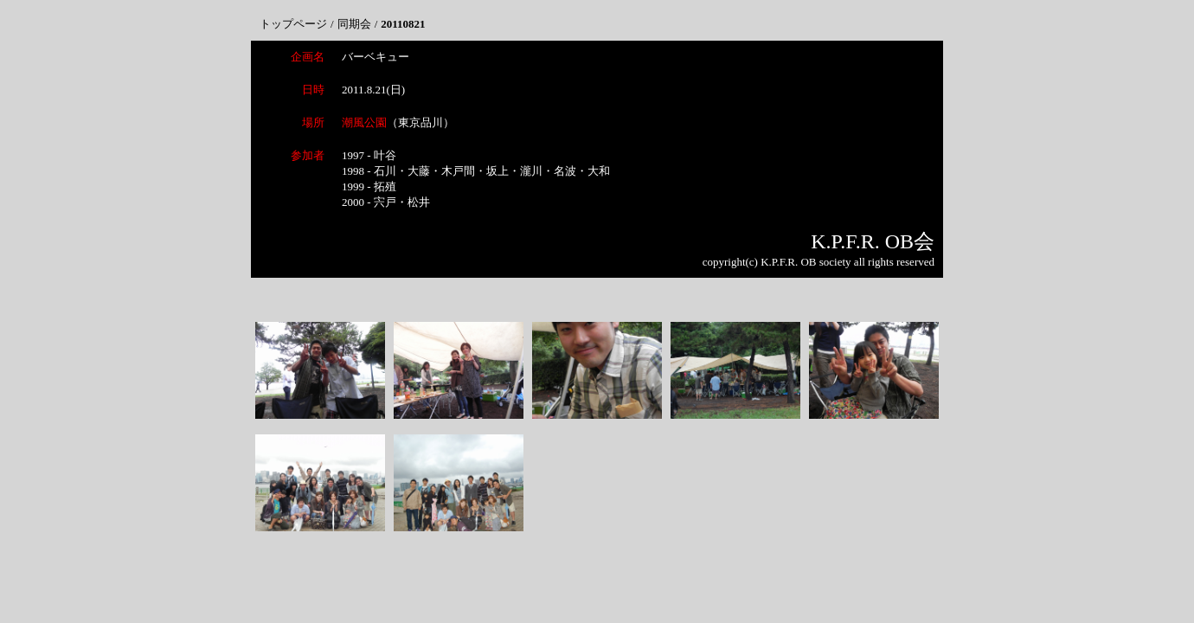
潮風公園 (364, 122)
